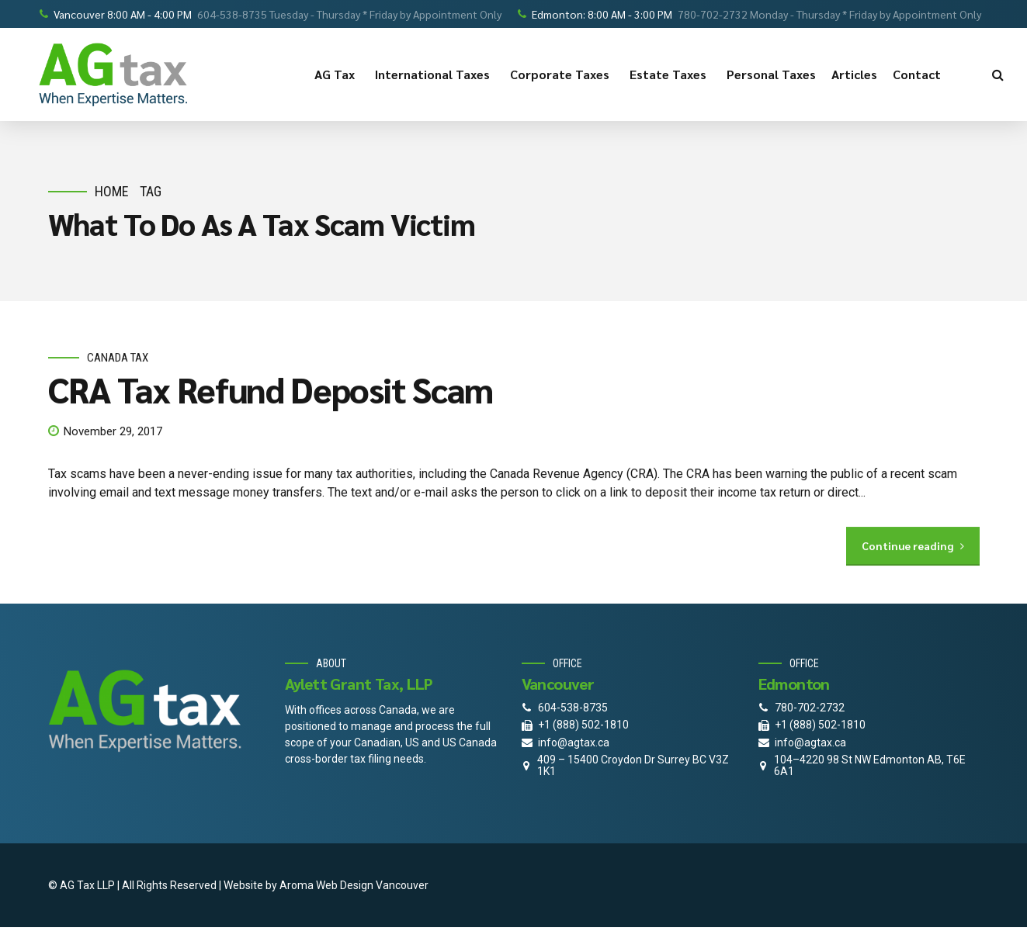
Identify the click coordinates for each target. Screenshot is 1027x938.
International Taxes (434, 74)
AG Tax (336, 74)
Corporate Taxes (562, 74)
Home (112, 191)
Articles (854, 74)
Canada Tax (117, 358)
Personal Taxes (771, 74)
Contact (919, 74)
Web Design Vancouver (372, 885)
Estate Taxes (670, 74)
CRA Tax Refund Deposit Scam (271, 389)
